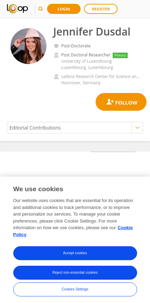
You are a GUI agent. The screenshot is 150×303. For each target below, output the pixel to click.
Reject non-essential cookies (75, 275)
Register (101, 8)
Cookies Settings (75, 291)
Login (64, 8)
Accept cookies (75, 255)
